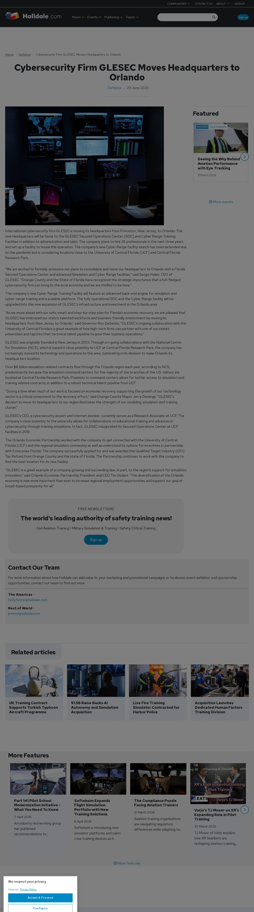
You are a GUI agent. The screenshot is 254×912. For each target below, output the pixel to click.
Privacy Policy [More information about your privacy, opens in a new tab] (28, 903)
